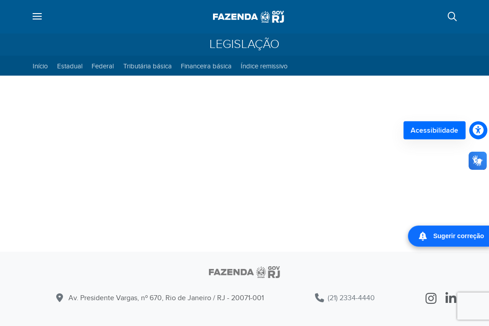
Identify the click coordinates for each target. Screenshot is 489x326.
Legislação (244, 44)
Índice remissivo (264, 66)
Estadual (69, 66)
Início (40, 66)
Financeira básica (206, 66)
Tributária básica (147, 66)
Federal (103, 66)
